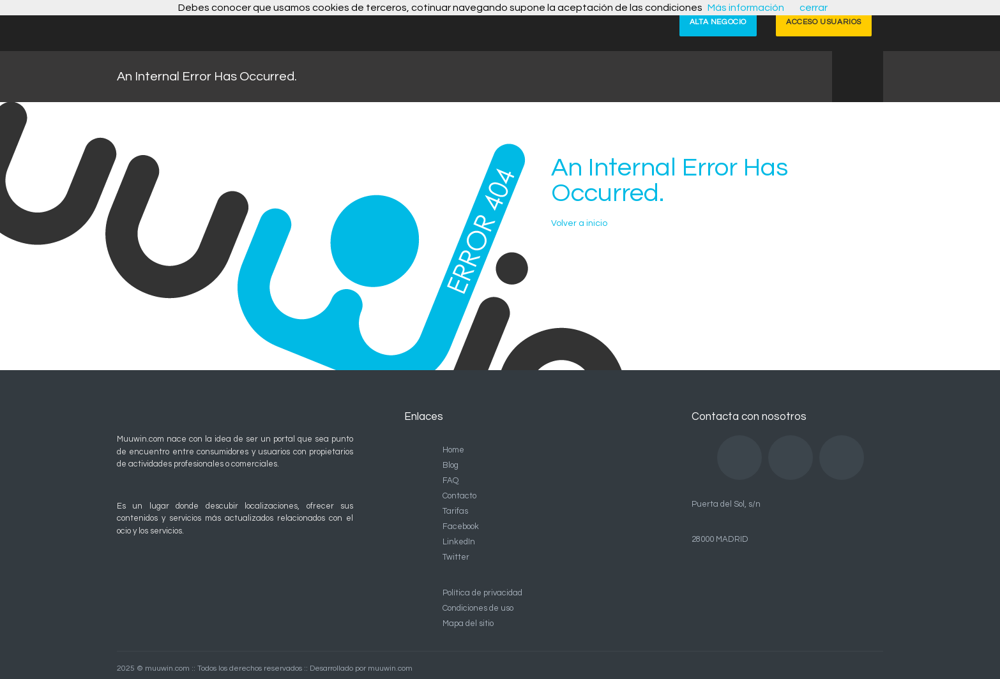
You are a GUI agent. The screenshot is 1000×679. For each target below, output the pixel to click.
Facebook (461, 526)
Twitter (456, 557)
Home (453, 449)
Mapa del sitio (468, 623)
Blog (450, 465)
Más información (746, 8)
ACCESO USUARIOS (823, 22)
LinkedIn (459, 541)
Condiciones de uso (478, 608)
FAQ (450, 480)
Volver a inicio (579, 223)
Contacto (459, 495)
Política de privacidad (482, 592)
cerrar (813, 8)
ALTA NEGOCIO (718, 22)
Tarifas (455, 511)
